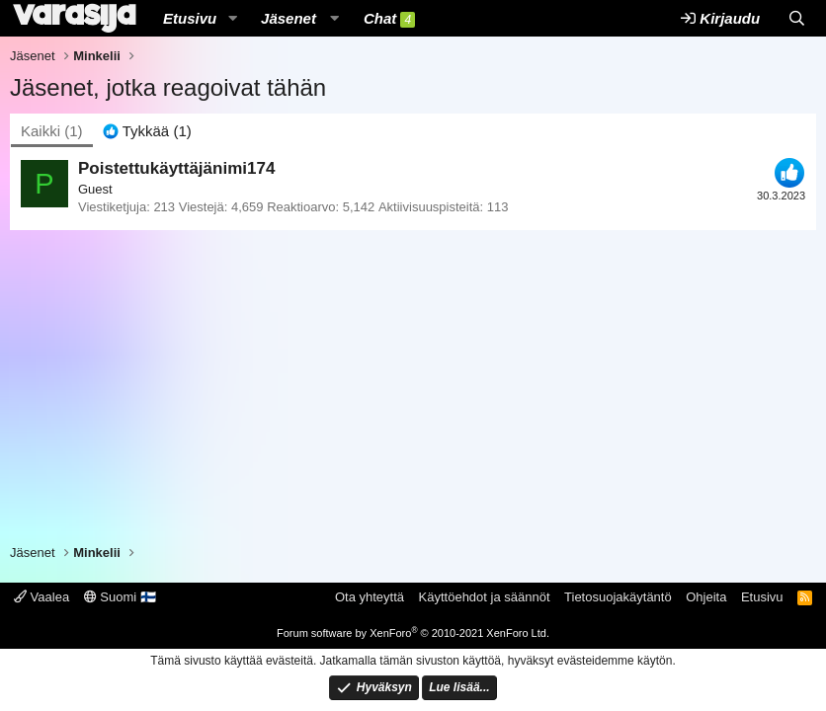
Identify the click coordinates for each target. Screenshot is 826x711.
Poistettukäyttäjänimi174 (176, 168)
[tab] (147, 131)
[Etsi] (797, 18)
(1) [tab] (52, 130)
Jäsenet (288, 18)
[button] (232, 18)
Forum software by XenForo (413, 633)
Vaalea (41, 597)
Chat (389, 19)
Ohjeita (706, 597)
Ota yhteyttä (369, 597)
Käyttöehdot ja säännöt (484, 597)
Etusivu (189, 18)
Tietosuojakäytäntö (618, 597)
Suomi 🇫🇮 (120, 597)
